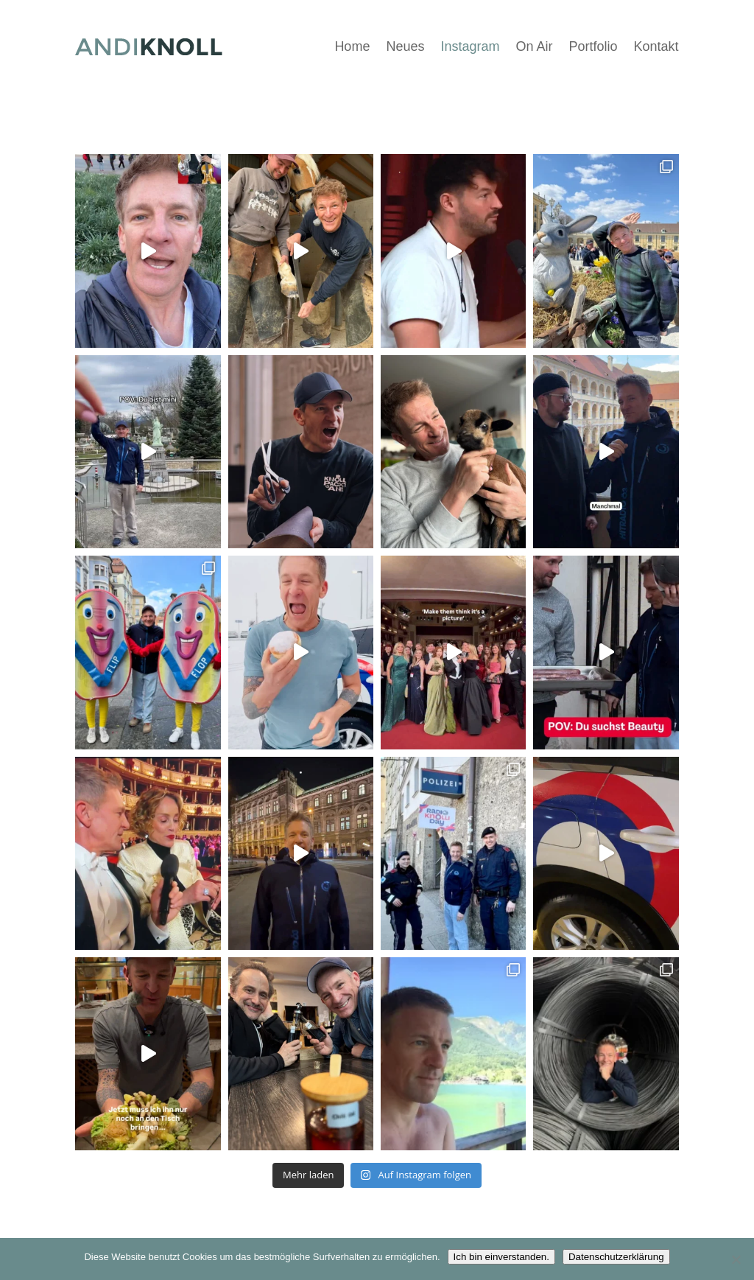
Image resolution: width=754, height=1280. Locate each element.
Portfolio (593, 46)
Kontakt (656, 46)
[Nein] (735, 1259)
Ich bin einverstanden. (501, 1256)
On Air (533, 46)
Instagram (469, 46)
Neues (405, 46)
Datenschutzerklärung (616, 1256)
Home (352, 46)
